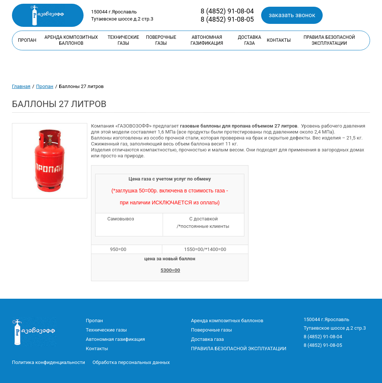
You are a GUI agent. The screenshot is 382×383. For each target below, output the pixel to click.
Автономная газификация (207, 40)
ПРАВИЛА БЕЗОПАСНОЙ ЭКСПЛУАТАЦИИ (329, 40)
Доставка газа (249, 40)
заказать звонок (292, 15)
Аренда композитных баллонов (71, 40)
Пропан (27, 40)
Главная (21, 86)
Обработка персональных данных (131, 362)
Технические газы (123, 40)
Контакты (279, 40)
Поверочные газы (161, 40)
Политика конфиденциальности (48, 362)
